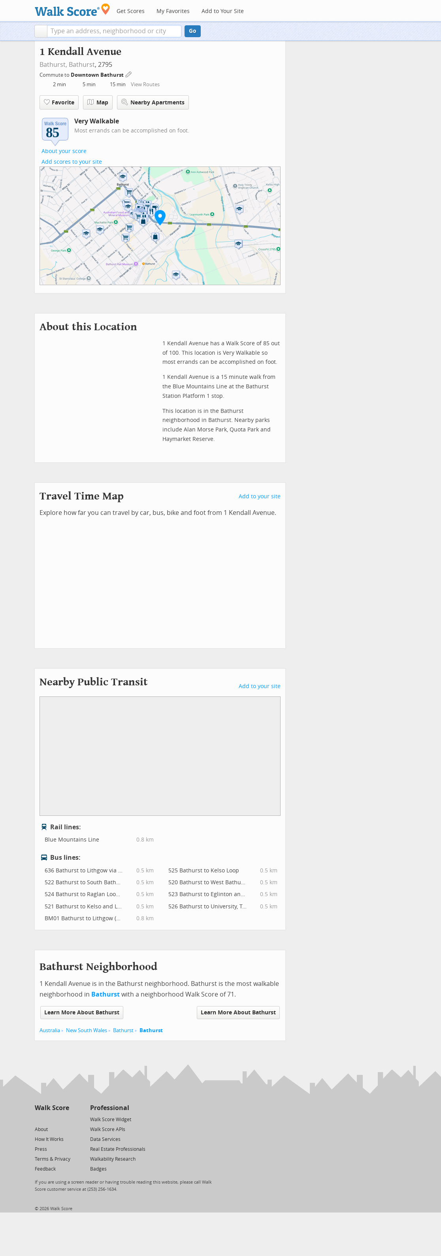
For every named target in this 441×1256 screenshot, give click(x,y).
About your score (64, 151)
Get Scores (131, 11)
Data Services (105, 1139)
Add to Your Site (223, 11)
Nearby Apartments (153, 102)
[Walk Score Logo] (72, 9)
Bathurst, (53, 64)
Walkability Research (113, 1159)
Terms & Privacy (52, 1159)
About (41, 1129)
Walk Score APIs (107, 1129)
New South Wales (86, 1030)
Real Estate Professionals (117, 1149)
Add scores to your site (71, 162)
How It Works (49, 1139)
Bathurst (82, 64)
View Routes (145, 84)
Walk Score (52, 1108)
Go (192, 31)
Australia (50, 1030)
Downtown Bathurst (98, 75)
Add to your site (260, 496)
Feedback (45, 1169)
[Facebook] (51, 1119)
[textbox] (114, 31)
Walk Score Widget (110, 1119)
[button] (40, 31)
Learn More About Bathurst (81, 1012)
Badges (98, 1169)
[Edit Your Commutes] (129, 74)
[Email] (63, 1119)
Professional (109, 1108)
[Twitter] (39, 1119)
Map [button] (97, 102)
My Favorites (173, 11)
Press (41, 1149)
